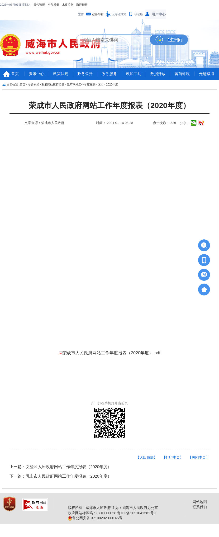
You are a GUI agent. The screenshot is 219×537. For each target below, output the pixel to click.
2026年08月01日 (11, 4)
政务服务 (109, 74)
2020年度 (112, 84)
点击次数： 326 (164, 123)
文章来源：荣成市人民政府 (44, 123)
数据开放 (158, 74)
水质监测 (67, 4)
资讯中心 (36, 74)
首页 (15, 74)
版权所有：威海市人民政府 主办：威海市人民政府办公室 (113, 508)
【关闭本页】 (198, 457)
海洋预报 (82, 4)
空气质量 (53, 4)
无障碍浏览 (119, 14)
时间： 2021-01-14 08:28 (114, 123)
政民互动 (133, 74)
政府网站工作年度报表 (81, 84)
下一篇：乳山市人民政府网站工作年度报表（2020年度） (60, 476)
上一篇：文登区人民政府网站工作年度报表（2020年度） (60, 467)
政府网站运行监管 (53, 84)
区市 (101, 84)
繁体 (81, 14)
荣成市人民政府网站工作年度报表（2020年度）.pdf (109, 353)
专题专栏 (33, 84)
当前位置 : (13, 84)
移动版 (138, 14)
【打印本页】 (172, 457)
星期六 (26, 4)
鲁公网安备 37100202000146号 (95, 518)
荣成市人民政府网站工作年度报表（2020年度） (109, 105)
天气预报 (39, 4)
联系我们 (200, 507)
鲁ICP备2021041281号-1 (137, 513)
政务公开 (85, 74)
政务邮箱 (98, 14)
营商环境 (182, 74)
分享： (185, 123)
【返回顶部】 (146, 457)
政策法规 (60, 74)
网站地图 (200, 502)
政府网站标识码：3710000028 (92, 513)
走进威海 (206, 74)
